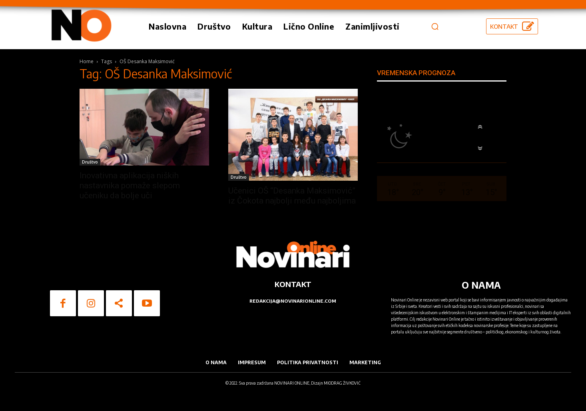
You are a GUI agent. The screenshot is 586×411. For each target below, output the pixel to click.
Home (87, 61)
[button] (434, 26)
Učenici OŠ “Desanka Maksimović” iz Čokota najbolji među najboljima (292, 196)
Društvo (90, 162)
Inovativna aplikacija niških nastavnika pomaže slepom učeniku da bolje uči (130, 185)
